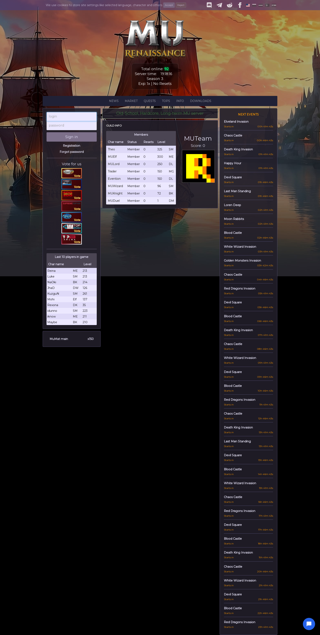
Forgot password (72, 152)
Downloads (200, 101)
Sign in (71, 137)
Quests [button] (150, 101)
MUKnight (115, 193)
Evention (114, 179)
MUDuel (114, 201)
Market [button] (131, 101)
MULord (113, 164)
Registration (71, 146)
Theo (111, 149)
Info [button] (180, 101)
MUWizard (115, 186)
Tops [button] (166, 101)
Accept (169, 5)
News (114, 101)
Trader (112, 171)
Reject (180, 5)
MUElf (112, 157)
